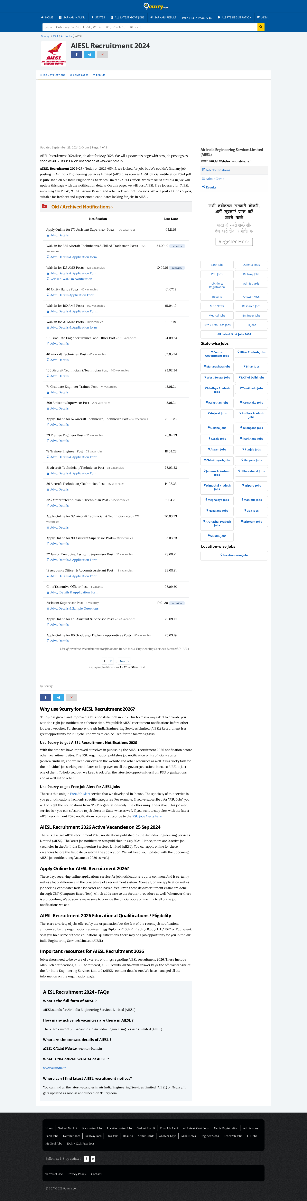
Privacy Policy (77, 1174)
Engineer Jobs (210, 1136)
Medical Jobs (53, 1143)
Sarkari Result (146, 1128)
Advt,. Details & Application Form (74, 592)
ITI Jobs (252, 1136)
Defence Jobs (71, 1136)
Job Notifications (54, 75)
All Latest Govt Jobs (196, 1128)
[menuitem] (47, 17)
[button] (116, 207)
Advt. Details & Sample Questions (74, 609)
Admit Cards (80, 75)
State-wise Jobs (92, 1128)
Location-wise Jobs (119, 1128)
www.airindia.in (54, 1068)
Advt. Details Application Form (72, 295)
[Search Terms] (153, 27)
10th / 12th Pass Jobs (81, 1143)
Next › (124, 661)
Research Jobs (233, 1136)
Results (100, 75)
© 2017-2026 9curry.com (62, 1188)
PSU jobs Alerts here (147, 816)
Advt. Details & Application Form (74, 273)
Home (49, 1128)
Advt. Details (59, 235)
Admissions (250, 1128)
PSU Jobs (112, 1136)
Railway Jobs (93, 1136)
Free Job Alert (80, 794)
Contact (96, 1174)
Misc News (188, 1136)
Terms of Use (54, 1174)
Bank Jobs (51, 1136)
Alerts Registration (226, 1128)
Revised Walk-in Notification (71, 279)
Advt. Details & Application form (73, 257)
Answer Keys (167, 1136)
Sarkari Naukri (67, 1128)
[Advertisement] (155, 114)
